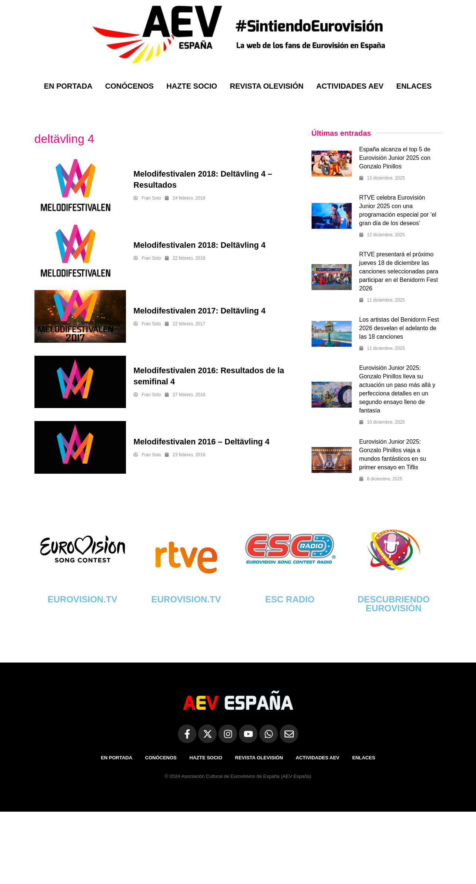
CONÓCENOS (129, 86)
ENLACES (414, 86)
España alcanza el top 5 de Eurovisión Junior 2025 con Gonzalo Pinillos (395, 158)
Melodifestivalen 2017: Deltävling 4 (200, 310)
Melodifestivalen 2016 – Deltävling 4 (202, 441)
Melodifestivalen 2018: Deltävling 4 (200, 245)
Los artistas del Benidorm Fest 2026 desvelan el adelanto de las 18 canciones (399, 328)
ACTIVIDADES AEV (350, 86)
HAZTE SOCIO (191, 86)
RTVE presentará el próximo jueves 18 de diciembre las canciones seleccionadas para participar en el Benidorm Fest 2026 (399, 271)
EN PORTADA (68, 86)
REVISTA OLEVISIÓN (266, 86)
